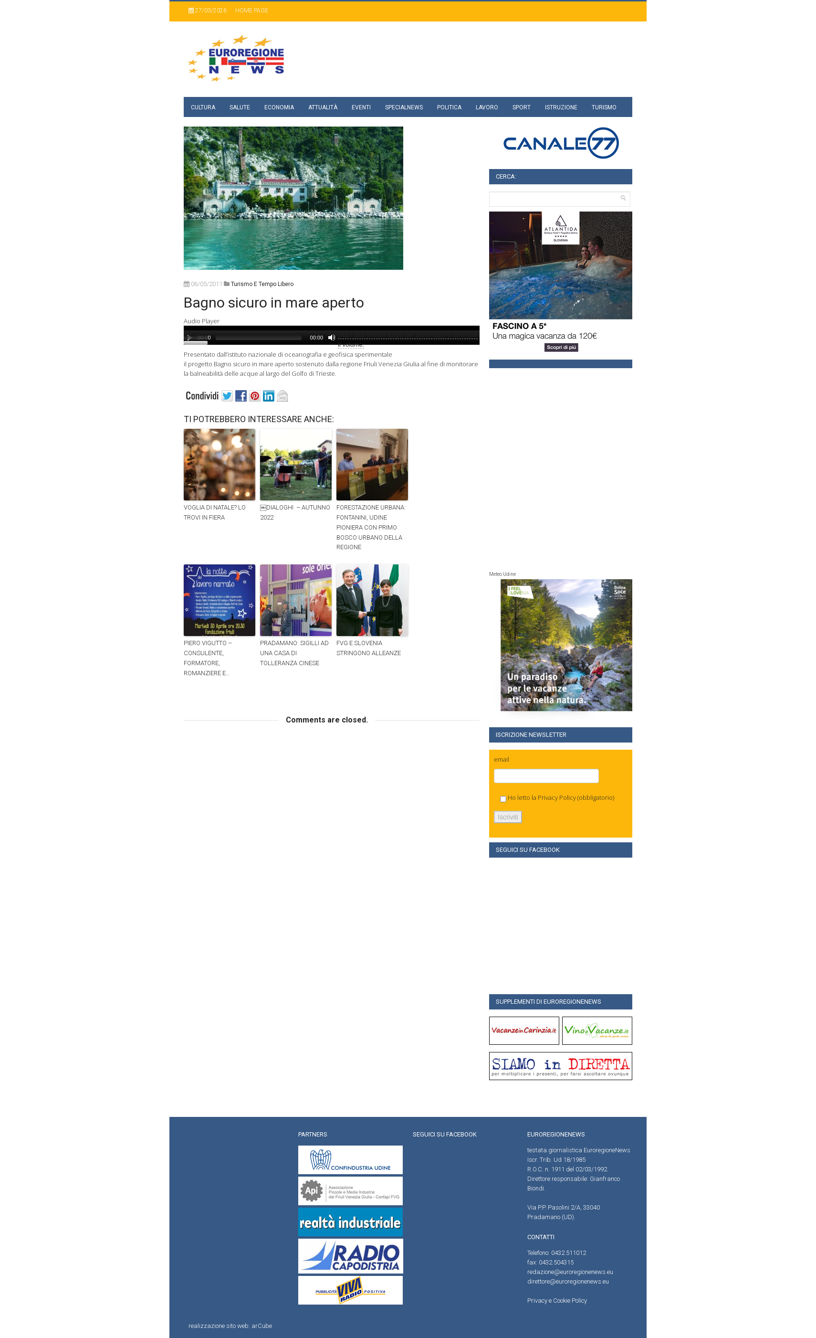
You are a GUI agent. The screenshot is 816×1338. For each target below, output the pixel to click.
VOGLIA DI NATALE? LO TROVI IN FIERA (215, 512)
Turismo (604, 107)
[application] (332, 335)
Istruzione (561, 107)
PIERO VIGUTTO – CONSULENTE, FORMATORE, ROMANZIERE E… (208, 657)
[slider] (259, 337)
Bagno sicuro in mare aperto (274, 302)
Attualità (322, 107)
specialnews (404, 107)
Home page (251, 10)
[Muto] (331, 337)
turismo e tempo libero (262, 284)
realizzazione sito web (218, 1325)
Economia (279, 107)
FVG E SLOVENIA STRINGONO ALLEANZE (368, 648)
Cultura (203, 107)
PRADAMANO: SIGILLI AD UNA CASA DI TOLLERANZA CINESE (294, 653)
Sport (522, 107)
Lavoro (487, 107)
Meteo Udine (502, 574)
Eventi (361, 107)
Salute (240, 107)
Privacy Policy (557, 797)
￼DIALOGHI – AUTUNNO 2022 (295, 512)
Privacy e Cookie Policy (557, 1300)
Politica (449, 107)
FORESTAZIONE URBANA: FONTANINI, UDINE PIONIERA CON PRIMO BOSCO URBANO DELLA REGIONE (371, 527)
